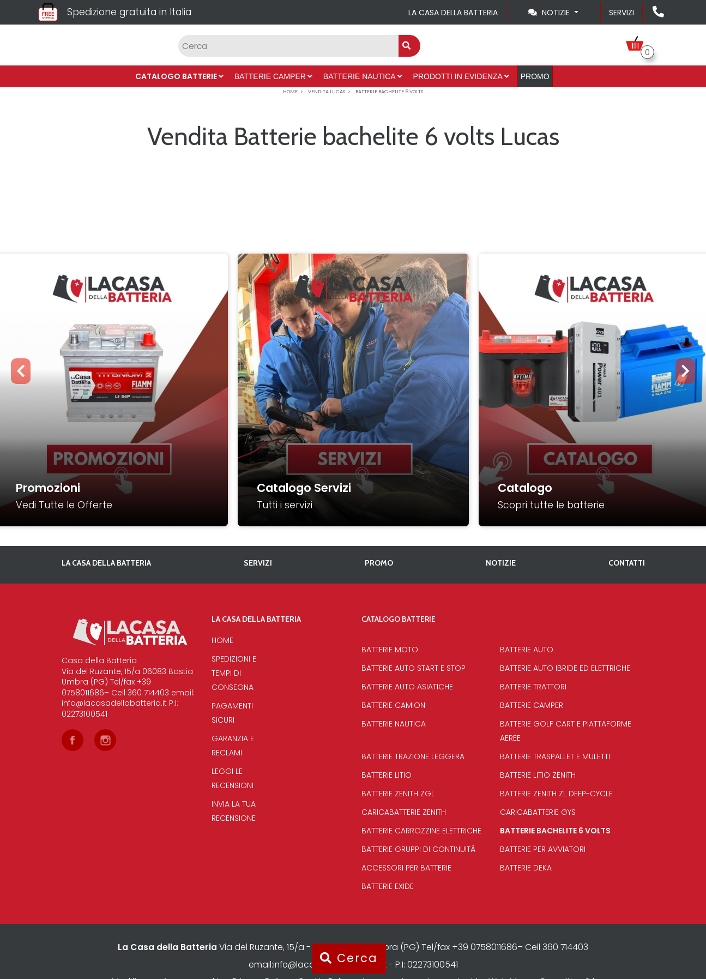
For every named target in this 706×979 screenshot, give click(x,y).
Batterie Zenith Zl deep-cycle (556, 793)
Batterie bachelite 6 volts (555, 830)
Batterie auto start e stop (413, 668)
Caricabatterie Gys (538, 812)
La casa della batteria (453, 12)
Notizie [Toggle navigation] (550, 12)
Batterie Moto (389, 649)
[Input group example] (288, 46)
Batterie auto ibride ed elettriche (565, 668)
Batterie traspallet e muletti (555, 756)
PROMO (535, 76)
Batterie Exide (387, 886)
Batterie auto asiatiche (407, 686)
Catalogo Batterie (179, 76)
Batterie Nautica (362, 76)
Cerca (349, 958)
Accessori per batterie (406, 867)
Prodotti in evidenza (461, 76)
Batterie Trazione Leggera (412, 756)
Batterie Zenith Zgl (398, 793)
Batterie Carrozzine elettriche (421, 830)
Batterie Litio (386, 775)
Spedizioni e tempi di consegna (234, 673)
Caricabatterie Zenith (403, 812)
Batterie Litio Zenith (538, 775)
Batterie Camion (393, 705)
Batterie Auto (526, 649)
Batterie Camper (273, 76)
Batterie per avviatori (543, 849)
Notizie (501, 563)
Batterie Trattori (533, 686)
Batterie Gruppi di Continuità (418, 849)
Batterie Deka (526, 867)
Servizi (621, 12)
